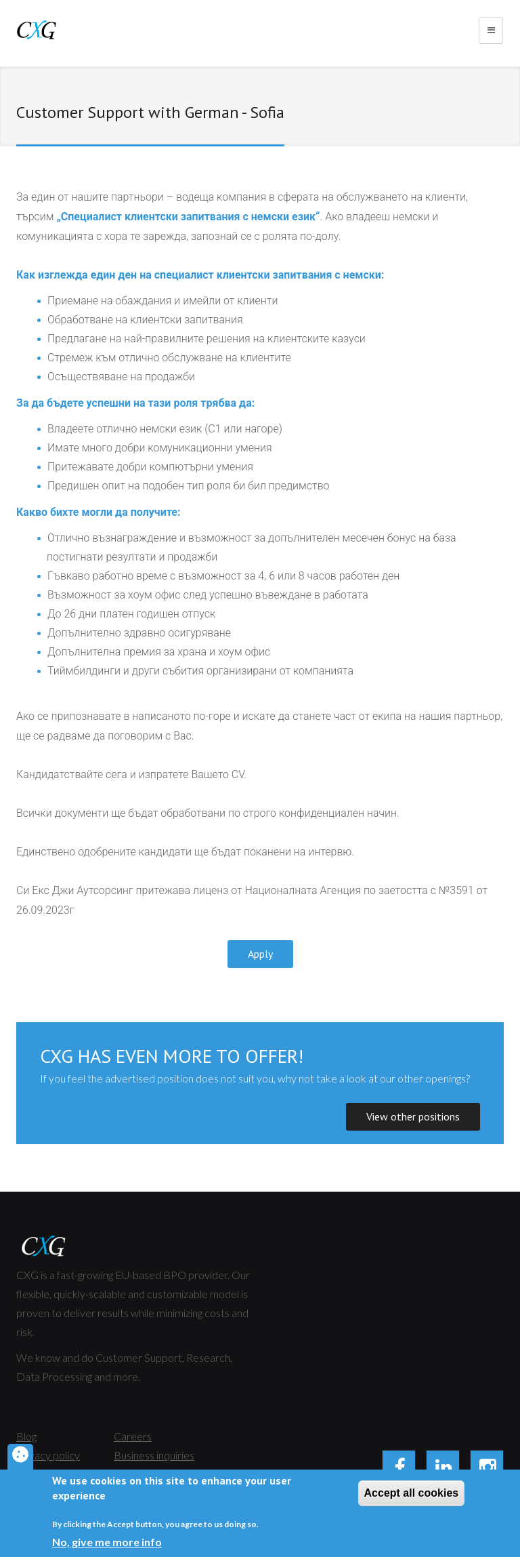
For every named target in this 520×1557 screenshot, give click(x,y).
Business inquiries (154, 1455)
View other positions (413, 1116)
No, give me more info (107, 1544)
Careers (133, 1436)
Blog (26, 1436)
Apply (260, 954)
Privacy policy (48, 1455)
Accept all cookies (411, 1495)
